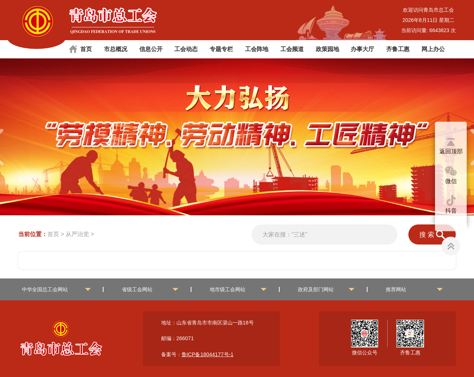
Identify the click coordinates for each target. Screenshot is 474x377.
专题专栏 (221, 49)
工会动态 (186, 49)
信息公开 (151, 49)
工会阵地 (256, 49)
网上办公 (433, 49)
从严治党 (77, 234)
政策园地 (327, 49)
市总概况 (115, 49)
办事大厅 (362, 49)
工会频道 (292, 49)
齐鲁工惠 (397, 49)
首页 (86, 49)
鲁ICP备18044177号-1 (208, 354)
